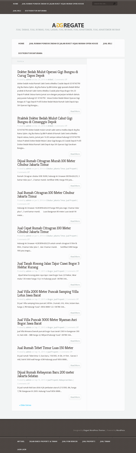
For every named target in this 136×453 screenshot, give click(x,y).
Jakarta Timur (59, 169)
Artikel (50, 80)
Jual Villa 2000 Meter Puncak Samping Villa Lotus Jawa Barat (47, 293)
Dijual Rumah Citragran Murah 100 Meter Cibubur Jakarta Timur (46, 163)
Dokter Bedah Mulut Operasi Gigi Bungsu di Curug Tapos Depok (47, 74)
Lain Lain (21, 450)
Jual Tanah (105, 442)
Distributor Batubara (35, 11)
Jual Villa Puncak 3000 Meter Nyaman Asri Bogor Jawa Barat (47, 321)
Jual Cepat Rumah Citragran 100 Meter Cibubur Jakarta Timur (44, 230)
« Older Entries (25, 405)
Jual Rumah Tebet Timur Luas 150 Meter (45, 348)
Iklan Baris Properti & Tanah (43, 442)
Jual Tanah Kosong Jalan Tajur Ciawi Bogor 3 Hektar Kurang (48, 265)
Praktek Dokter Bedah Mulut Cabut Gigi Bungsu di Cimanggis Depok (44, 120)
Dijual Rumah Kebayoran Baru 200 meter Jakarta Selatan (45, 374)
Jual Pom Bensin (69, 442)
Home (15, 4)
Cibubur (49, 169)
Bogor (50, 271)
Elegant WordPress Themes (94, 430)
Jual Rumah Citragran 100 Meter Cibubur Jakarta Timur (45, 194)
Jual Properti (71, 169)
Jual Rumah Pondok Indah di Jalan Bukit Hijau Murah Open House (53, 4)
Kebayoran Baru (65, 380)
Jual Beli (17, 11)
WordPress (120, 430)
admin (28, 80)
